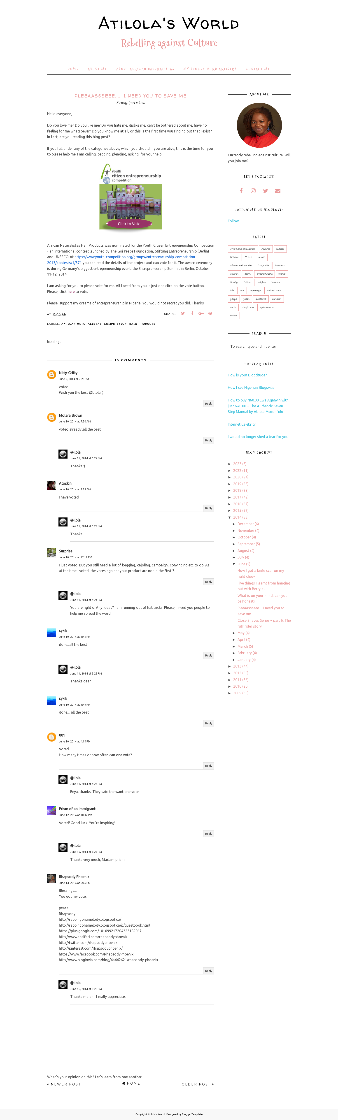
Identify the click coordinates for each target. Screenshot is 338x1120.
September (246, 544)
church (234, 274)
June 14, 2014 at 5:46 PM (75, 882)
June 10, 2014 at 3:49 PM (75, 704)
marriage (255, 290)
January (244, 660)
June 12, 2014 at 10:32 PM (75, 815)
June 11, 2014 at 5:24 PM (86, 599)
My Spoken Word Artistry (210, 69)
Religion (234, 257)
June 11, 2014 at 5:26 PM (86, 783)
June (241, 564)
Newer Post (66, 1084)
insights (261, 282)
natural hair (274, 290)
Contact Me (258, 69)
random (276, 299)
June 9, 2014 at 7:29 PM (74, 379)
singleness (248, 307)
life (232, 290)
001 (62, 735)
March (243, 646)
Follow (233, 221)
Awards (265, 248)
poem (246, 299)
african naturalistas (81, 323)
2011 (237, 680)
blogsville (264, 265)
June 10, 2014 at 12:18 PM (75, 557)
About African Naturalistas (145, 69)
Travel (248, 257)
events (281, 274)
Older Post (196, 1084)
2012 (237, 673)
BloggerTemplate (192, 1114)
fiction (247, 282)
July (241, 557)
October (244, 537)
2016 (237, 504)
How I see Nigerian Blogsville (251, 387)
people (233, 299)
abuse (262, 257)
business (280, 265)
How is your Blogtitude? (247, 375)
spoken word (267, 307)
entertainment (264, 274)
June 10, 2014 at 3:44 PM (75, 636)
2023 (237, 464)
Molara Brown (70, 415)
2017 (237, 497)
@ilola (75, 452)
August (243, 551)
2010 (237, 686)
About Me (97, 69)
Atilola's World (169, 21)
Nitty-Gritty (68, 373)
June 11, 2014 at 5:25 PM (86, 673)
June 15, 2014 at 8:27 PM (86, 851)
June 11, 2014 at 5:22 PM (86, 458)
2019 (237, 484)
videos (233, 315)
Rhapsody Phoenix (74, 877)
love (242, 290)
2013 (237, 666)
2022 (237, 470)
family (234, 282)
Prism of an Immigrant (77, 809)
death (248, 274)
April (241, 640)
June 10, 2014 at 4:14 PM (75, 741)
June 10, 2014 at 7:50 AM (75, 421)
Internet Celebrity (242, 424)
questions (261, 299)
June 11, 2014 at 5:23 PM (86, 526)
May (241, 633)
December (246, 524)
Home (73, 69)
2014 (237, 517)
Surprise (65, 551)
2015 (237, 510)
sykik (63, 630)
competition (115, 323)
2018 (237, 490)
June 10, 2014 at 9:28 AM (75, 489)
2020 (237, 477)
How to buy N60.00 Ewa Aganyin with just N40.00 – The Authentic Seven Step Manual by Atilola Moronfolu (258, 406)
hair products (142, 323)
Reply (208, 403)
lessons (276, 282)
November (246, 531)
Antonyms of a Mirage (242, 248)
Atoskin (65, 483)
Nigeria (280, 248)
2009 (237, 693)
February (245, 653)
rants (233, 307)
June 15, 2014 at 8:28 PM (86, 989)
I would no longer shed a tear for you (258, 437)
